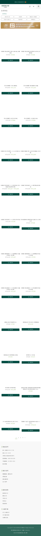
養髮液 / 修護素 (33, 17)
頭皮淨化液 (7, 17)
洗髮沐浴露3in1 (7, 19)
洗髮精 (20, 17)
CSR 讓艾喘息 (6, 515)
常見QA (4, 501)
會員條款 (5, 503)
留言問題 (5, 464)
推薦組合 (33, 19)
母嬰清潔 (20, 19)
